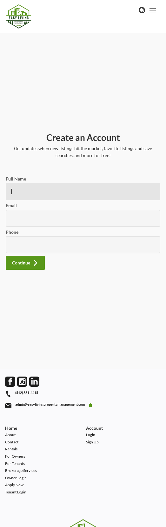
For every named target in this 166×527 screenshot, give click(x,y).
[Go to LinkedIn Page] (34, 382)
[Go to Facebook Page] (10, 382)
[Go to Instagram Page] (22, 382)
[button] (25, 263)
